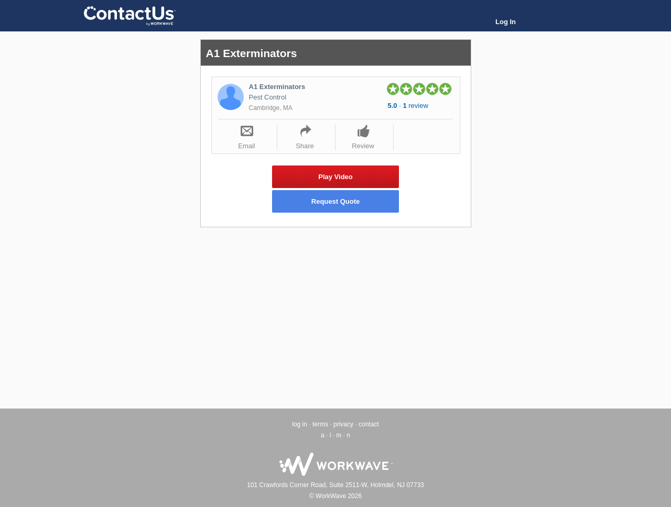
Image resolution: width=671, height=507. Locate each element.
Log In (505, 22)
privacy (343, 424)
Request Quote (335, 201)
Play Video (335, 177)
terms (320, 424)
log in (299, 424)
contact (369, 424)
